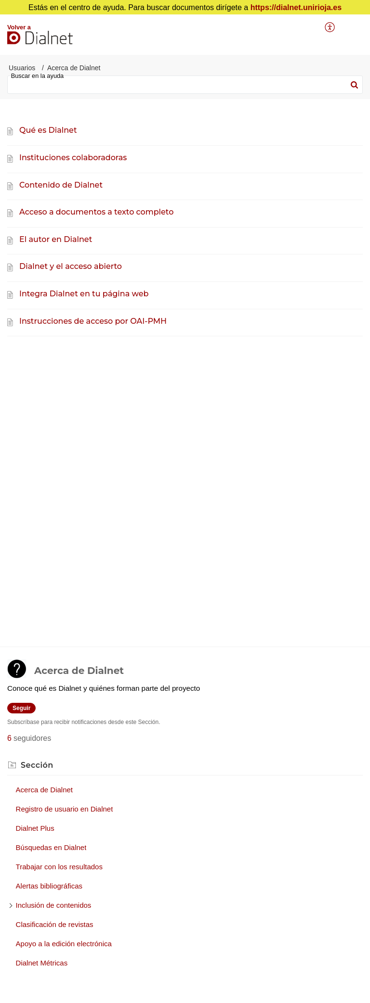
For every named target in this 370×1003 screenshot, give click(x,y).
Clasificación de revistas (54, 924)
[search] (185, 85)
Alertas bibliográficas (49, 886)
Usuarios (22, 68)
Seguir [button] (21, 708)
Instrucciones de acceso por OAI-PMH (93, 321)
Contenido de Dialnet (61, 185)
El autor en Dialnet (55, 239)
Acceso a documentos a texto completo (96, 211)
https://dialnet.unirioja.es (296, 7)
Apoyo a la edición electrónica (64, 944)
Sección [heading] (37, 765)
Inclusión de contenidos (54, 905)
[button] (330, 27)
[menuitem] (330, 27)
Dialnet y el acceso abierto (70, 266)
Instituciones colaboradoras (73, 157)
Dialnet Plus (35, 828)
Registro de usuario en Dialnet (64, 809)
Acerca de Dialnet (44, 790)
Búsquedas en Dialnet (51, 847)
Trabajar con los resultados (59, 867)
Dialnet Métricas (42, 963)
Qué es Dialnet (48, 130)
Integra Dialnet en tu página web (83, 293)
